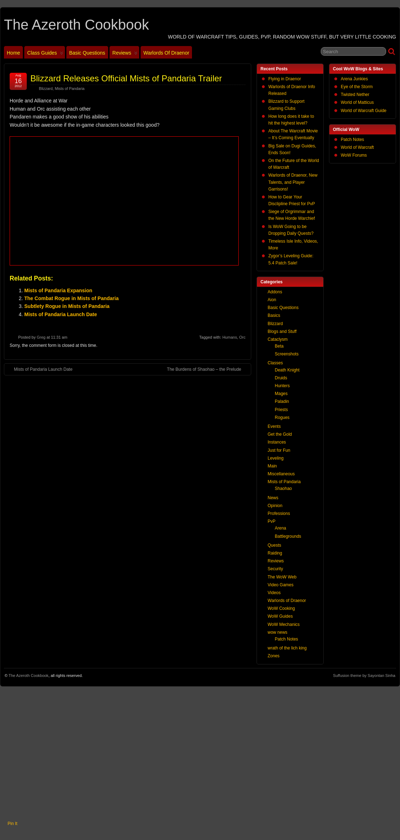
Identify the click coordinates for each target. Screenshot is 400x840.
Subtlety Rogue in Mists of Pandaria (67, 306)
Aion (272, 299)
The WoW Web (282, 577)
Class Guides (45, 54)
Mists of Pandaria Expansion (58, 290)
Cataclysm (278, 339)
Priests (281, 409)
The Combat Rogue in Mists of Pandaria (71, 298)
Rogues (282, 417)
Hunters (282, 385)
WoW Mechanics (284, 624)
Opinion (275, 505)
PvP (271, 521)
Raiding (275, 553)
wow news (277, 632)
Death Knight (287, 370)
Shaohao (283, 488)
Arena (280, 528)
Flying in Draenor (284, 78)
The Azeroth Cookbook (76, 24)
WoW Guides (280, 616)
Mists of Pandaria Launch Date (60, 314)
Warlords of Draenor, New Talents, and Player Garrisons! (293, 182)
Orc (242, 337)
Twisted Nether (355, 94)
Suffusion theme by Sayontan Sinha (364, 675)
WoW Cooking (281, 608)
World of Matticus (357, 102)
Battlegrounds (288, 536)
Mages (281, 393)
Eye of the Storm (357, 86)
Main (272, 466)
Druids (281, 377)
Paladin (282, 401)
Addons (275, 291)
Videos (274, 592)
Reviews (124, 54)
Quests (274, 545)
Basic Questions (87, 53)
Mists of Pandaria (69, 88)
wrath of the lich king (287, 648)
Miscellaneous (281, 473)
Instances (277, 442)
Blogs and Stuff (282, 331)
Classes (275, 362)
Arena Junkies (354, 78)
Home (13, 53)
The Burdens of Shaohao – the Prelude (207, 369)
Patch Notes (352, 139)
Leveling (276, 458)
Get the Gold (280, 434)
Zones (273, 655)
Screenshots (287, 353)
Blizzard (45, 88)
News (273, 497)
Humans (229, 337)
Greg (41, 337)
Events (274, 426)
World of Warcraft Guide (363, 110)
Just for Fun (279, 450)
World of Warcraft (357, 147)
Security (275, 568)
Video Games (281, 584)
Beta (279, 346)
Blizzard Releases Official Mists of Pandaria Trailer (126, 78)
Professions (279, 513)
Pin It (12, 823)
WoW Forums (354, 155)
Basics (274, 315)
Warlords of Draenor (166, 53)
